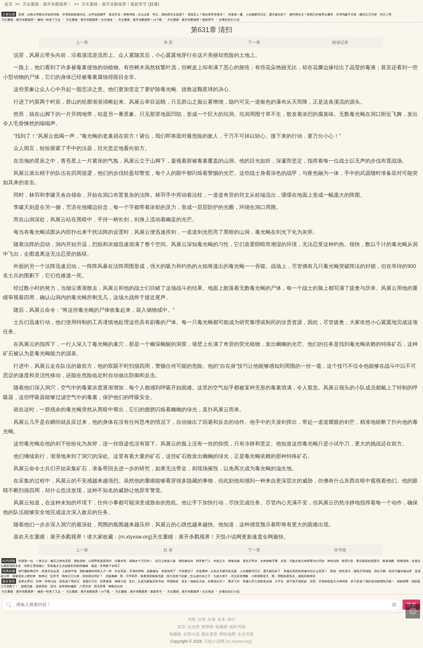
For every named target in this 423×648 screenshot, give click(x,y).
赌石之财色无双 (60, 560)
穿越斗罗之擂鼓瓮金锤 (257, 581)
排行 (231, 619)
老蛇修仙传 (186, 560)
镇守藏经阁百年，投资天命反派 (38, 571)
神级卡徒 (120, 581)
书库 (192, 619)
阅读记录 (340, 42)
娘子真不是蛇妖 (296, 581)
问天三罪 (385, 14)
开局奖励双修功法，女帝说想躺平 (84, 14)
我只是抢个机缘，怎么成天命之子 (188, 576)
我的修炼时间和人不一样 (96, 571)
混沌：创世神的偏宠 (63, 586)
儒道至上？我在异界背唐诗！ (207, 14)
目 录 (168, 550)
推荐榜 (207, 626)
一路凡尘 (42, 560)
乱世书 (54, 576)
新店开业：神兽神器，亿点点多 (129, 14)
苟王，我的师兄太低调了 (169, 14)
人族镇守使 (69, 571)
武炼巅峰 (111, 576)
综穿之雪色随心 (34, 565)
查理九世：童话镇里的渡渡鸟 (361, 560)
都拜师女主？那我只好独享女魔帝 (311, 14)
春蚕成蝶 (388, 560)
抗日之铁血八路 (165, 560)
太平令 (279, 581)
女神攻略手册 (269, 560)
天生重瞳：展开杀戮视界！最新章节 (114, 4)
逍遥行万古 (90, 581)
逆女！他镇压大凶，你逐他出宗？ (203, 581)
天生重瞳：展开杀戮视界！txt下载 (140, 19)
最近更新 (209, 634)
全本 (221, 619)
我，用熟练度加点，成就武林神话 (293, 576)
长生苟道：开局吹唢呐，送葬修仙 (136, 571)
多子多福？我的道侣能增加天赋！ (372, 581)
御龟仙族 (234, 560)
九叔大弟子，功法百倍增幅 (230, 576)
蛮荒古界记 (25, 581)
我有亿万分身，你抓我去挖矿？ (82, 576)
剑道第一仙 (25, 560)
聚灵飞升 (234, 581)
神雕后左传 (115, 586)
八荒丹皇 (85, 586)
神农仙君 (333, 560)
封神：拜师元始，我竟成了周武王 (58, 581)
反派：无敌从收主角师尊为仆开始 (302, 560)
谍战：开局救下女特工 (105, 565)
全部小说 (191, 634)
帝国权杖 (173, 581)
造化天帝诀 (250, 560)
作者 (211, 619)
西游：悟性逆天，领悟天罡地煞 (350, 571)
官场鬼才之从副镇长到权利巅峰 (67, 565)
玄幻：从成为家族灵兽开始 (146, 581)
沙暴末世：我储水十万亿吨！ (134, 560)
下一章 (254, 42)
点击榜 (193, 626)
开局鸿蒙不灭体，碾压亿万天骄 (356, 14)
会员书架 (245, 634)
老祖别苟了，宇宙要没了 (177, 571)
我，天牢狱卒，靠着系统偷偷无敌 (142, 576)
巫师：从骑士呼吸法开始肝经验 (38, 14)
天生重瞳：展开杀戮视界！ (46, 4)
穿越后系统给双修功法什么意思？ (305, 571)
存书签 (340, 550)
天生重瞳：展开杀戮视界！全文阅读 (89, 19)
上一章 (82, 42)
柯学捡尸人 (203, 560)
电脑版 (175, 634)
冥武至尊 (100, 586)
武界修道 (106, 581)
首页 (8, 4)
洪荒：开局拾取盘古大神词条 (329, 581)
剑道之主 (219, 560)
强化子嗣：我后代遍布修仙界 (393, 571)
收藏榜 (221, 626)
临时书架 (237, 626)
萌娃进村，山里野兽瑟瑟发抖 (93, 560)
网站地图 (227, 634)
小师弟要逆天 (260, 576)
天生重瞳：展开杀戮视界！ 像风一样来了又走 (31, 19)
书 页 (168, 42)
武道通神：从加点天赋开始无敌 (216, 571)
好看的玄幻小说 (229, 19)
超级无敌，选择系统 (34, 586)
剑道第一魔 (235, 14)
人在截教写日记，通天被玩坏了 (266, 14)
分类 (201, 619)
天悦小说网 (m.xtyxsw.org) (228, 641)
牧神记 (43, 576)
